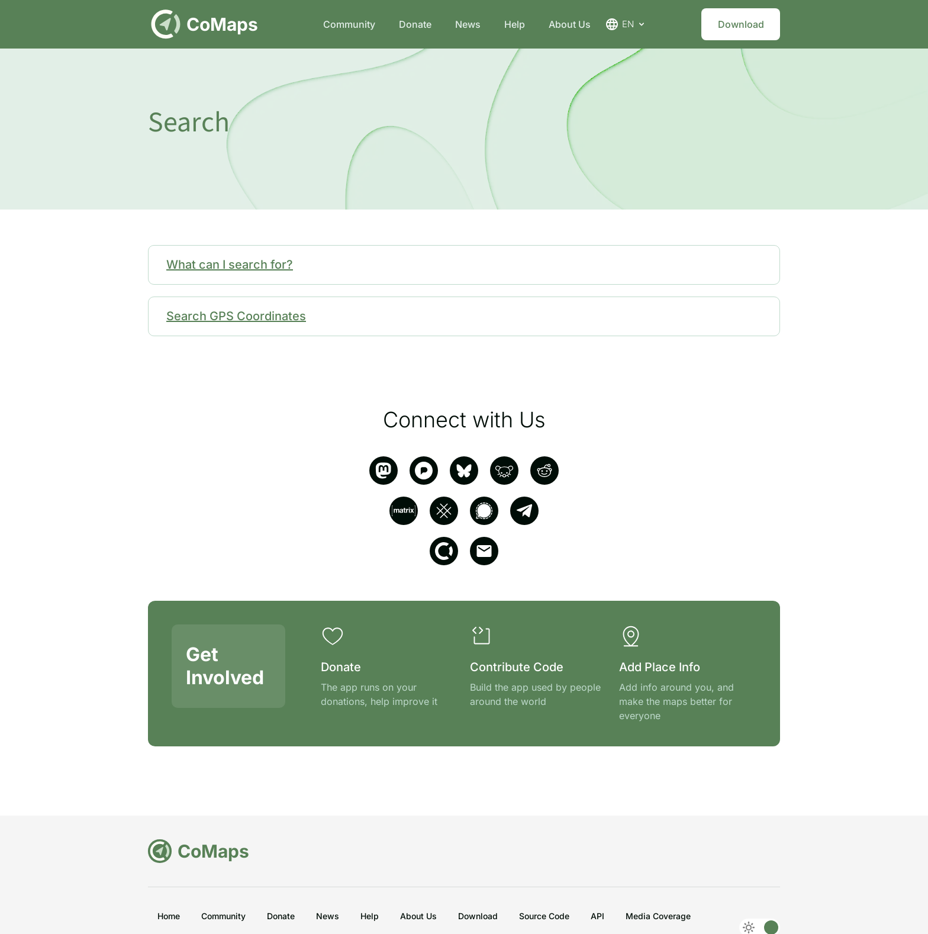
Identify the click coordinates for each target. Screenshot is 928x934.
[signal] (484, 511)
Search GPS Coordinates (236, 316)
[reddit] (544, 470)
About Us (570, 24)
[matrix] (403, 511)
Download (741, 24)
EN (625, 24)
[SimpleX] (444, 511)
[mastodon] (383, 470)
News (468, 24)
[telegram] (524, 511)
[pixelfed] (424, 470)
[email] (484, 551)
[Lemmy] (504, 470)
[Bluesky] (464, 470)
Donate (415, 24)
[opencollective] (444, 551)
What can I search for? (229, 264)
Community (349, 24)
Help (514, 24)
